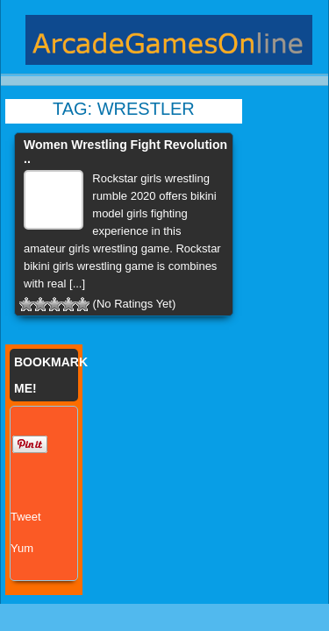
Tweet (26, 516)
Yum (22, 548)
